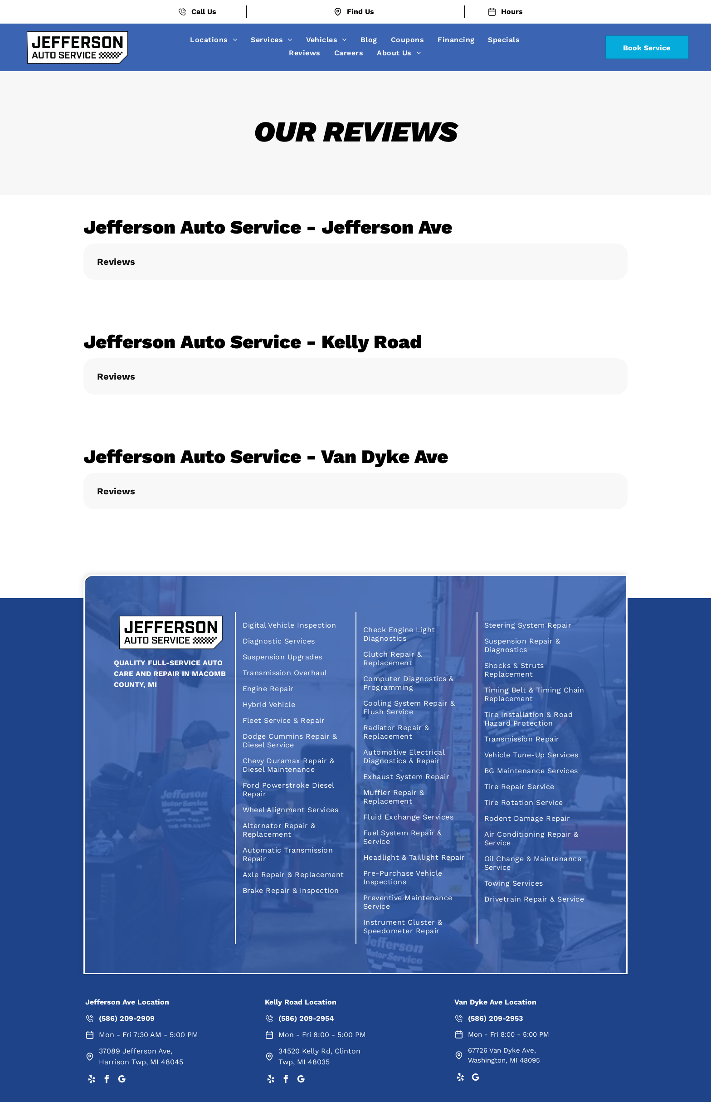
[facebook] (106, 1080)
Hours (512, 11)
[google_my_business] (121, 1080)
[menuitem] (213, 39)
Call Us (203, 11)
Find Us (360, 11)
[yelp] (91, 1080)
